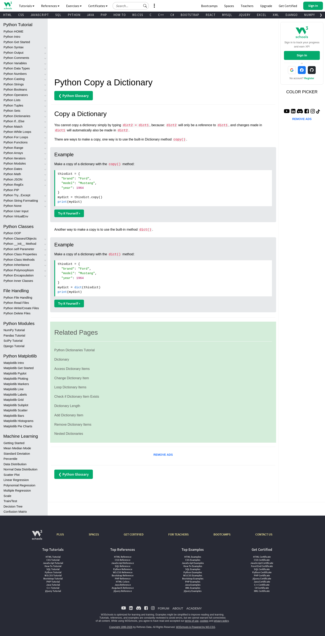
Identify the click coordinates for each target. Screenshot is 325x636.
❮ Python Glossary (73, 95)
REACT (211, 15)
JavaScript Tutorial (53, 563)
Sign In (302, 55)
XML (276, 15)
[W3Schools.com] (37, 537)
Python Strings (14, 84)
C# (172, 15)
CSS (21, 15)
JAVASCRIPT (39, 15)
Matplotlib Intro (14, 363)
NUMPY (309, 15)
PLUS (60, 534)
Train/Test (10, 501)
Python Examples (192, 572)
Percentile (10, 458)
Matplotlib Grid (14, 399)
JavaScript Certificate (261, 563)
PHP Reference (123, 578)
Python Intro (12, 36)
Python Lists (12, 100)
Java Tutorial (53, 584)
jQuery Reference (123, 590)
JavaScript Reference (122, 563)
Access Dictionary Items (72, 369)
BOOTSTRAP (190, 15)
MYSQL (227, 15)
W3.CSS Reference (122, 572)
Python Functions (16, 142)
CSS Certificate (262, 559)
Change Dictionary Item (71, 378)
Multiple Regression (17, 490)
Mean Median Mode (17, 448)
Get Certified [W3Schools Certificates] (288, 6)
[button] (145, 5)
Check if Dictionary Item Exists (76, 396)
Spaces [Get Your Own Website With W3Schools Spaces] (229, 6)
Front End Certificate (262, 566)
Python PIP (11, 190)
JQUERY (244, 15)
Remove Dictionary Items (72, 424)
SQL (58, 15)
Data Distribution (15, 464)
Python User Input (16, 211)
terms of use (192, 620)
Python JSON (13, 179)
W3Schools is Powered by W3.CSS (195, 627)
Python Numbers (15, 73)
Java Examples (192, 584)
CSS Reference (122, 559)
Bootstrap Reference (122, 575)
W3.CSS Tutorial (53, 575)
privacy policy (221, 620)
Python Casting (14, 79)
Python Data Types (17, 68)
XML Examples (192, 587)
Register (309, 78)
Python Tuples (13, 105)
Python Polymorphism (19, 270)
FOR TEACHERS (178, 534)
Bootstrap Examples (192, 578)
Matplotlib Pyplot (15, 373)
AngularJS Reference (123, 587)
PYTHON (74, 15)
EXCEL (261, 15)
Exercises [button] (74, 6)
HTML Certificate (262, 556)
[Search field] (131, 6)
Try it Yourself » (69, 213)
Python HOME (13, 31)
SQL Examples (192, 569)
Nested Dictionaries (68, 433)
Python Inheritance (16, 265)
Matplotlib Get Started (19, 368)
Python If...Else (14, 121)
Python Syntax (14, 47)
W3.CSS (137, 15)
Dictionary (61, 359)
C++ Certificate (261, 584)
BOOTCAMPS (221, 534)
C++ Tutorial (53, 587)
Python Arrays (13, 153)
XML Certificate (262, 590)
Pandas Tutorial (14, 335)
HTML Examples (192, 556)
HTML (7, 15)
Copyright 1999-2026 (120, 627)
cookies (204, 620)
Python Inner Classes (18, 280)
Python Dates (13, 169)
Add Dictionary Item (68, 415)
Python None (13, 205)
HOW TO (119, 15)
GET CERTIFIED (133, 534)
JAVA (90, 15)
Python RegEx (13, 184)
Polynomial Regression (19, 485)
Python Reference (122, 569)
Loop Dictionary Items (70, 387)
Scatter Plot (12, 474)
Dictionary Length (67, 406)
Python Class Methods (19, 259)
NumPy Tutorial (14, 330)
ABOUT (177, 608)
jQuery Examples (192, 590)
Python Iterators (14, 158)
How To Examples (192, 566)
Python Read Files (16, 302)
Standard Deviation (17, 453)
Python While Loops (17, 131)
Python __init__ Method (20, 243)
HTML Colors (122, 581)
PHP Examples (192, 581)
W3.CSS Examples (192, 575)
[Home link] (8, 5)
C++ (161, 15)
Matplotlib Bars (14, 415)
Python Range (13, 147)
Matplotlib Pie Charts (18, 426)
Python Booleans (15, 89)
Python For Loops (16, 137)
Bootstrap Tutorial (53, 578)
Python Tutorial (53, 572)
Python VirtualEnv (16, 216)
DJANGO (291, 15)
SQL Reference (122, 566)
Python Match (13, 126)
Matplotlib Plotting (16, 378)
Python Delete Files (17, 313)
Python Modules (15, 163)
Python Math (12, 174)
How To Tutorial (53, 566)
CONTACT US (263, 534)
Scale (7, 496)
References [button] (50, 6)
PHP (104, 15)
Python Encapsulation (19, 275)
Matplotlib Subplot (16, 405)
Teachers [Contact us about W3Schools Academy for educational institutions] (247, 6)
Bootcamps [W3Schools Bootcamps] (209, 6)
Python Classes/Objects (20, 238)
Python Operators (16, 95)
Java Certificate (262, 581)
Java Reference (123, 584)
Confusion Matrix (15, 511)
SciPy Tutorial (13, 340)
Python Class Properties (20, 254)
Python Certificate (262, 572)
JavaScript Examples (193, 563)
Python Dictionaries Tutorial (74, 350)
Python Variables (15, 63)
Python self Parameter (19, 249)
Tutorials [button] (26, 6)
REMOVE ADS (163, 454)
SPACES (94, 534)
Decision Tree (13, 506)
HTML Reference (122, 556)
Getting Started (14, 443)
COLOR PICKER (302, 92)
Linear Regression (16, 480)
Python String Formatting (21, 200)
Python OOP (12, 233)
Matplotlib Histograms (18, 421)
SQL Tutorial (52, 569)
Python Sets (12, 110)
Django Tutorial (14, 346)
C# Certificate (262, 587)
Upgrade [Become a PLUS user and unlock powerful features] (266, 6)
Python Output (13, 52)
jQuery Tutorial (53, 590)
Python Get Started (17, 42)
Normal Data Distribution (20, 469)
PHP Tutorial (53, 581)
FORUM (163, 608)
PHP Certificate (262, 575)
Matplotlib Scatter (16, 410)
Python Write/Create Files (21, 308)
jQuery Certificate (262, 578)
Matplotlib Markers (16, 384)
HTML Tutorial (53, 556)
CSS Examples (192, 559)
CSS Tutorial (52, 559)
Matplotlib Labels (15, 394)
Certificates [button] (98, 6)
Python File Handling (18, 297)
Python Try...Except (17, 195)
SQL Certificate (262, 569)
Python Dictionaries (17, 116)
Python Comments (16, 57)
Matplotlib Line (14, 389)
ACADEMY (194, 608)
